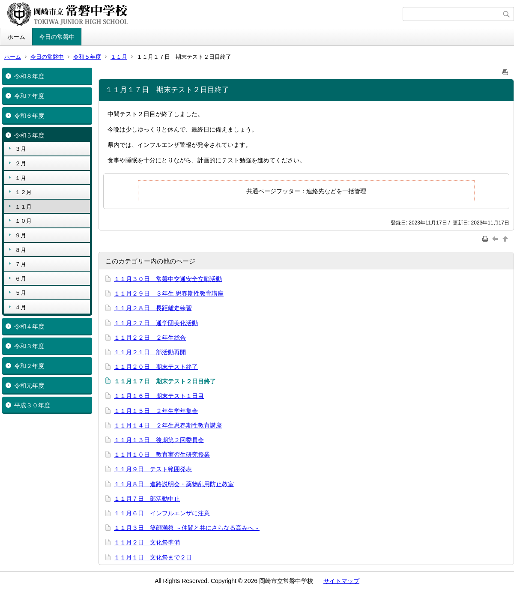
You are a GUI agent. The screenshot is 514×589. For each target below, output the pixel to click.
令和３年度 (29, 346)
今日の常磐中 (57, 36)
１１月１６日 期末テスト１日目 (159, 395)
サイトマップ (341, 580)
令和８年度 (29, 76)
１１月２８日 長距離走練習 (153, 308)
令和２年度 (29, 365)
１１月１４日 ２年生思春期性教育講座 (168, 425)
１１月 (119, 57)
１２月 (23, 192)
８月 (20, 250)
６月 (20, 278)
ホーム (16, 36)
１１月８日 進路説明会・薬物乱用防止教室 (174, 484)
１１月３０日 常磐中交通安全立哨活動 (168, 278)
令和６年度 (29, 115)
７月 (20, 264)
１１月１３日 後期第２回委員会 (159, 440)
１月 (20, 178)
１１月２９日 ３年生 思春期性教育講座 (169, 293)
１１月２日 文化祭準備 (147, 542)
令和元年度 (29, 385)
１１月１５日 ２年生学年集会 (156, 410)
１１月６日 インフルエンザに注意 (162, 513)
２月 (20, 163)
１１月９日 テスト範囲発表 (153, 469)
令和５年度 (87, 57)
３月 (20, 149)
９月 (20, 235)
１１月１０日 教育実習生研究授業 (162, 454)
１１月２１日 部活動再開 (150, 352)
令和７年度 (29, 96)
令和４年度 (29, 326)
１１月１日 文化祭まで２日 (153, 557)
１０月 (23, 221)
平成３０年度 (32, 405)
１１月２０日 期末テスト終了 (156, 366)
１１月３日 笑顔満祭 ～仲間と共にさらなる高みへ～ (187, 527)
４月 (20, 307)
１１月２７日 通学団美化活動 (156, 323)
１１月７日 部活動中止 (147, 498)
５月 (20, 293)
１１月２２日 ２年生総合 (150, 337)
